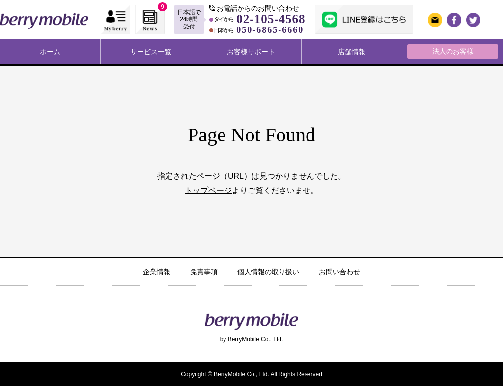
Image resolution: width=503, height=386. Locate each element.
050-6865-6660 (270, 30)
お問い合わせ (339, 272)
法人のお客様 (453, 51)
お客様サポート (251, 51)
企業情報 (156, 272)
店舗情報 (351, 51)
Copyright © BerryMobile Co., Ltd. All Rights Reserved (251, 374)
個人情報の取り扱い (268, 272)
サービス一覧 (150, 51)
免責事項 (204, 272)
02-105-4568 (270, 19)
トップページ (208, 190)
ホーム (50, 51)
